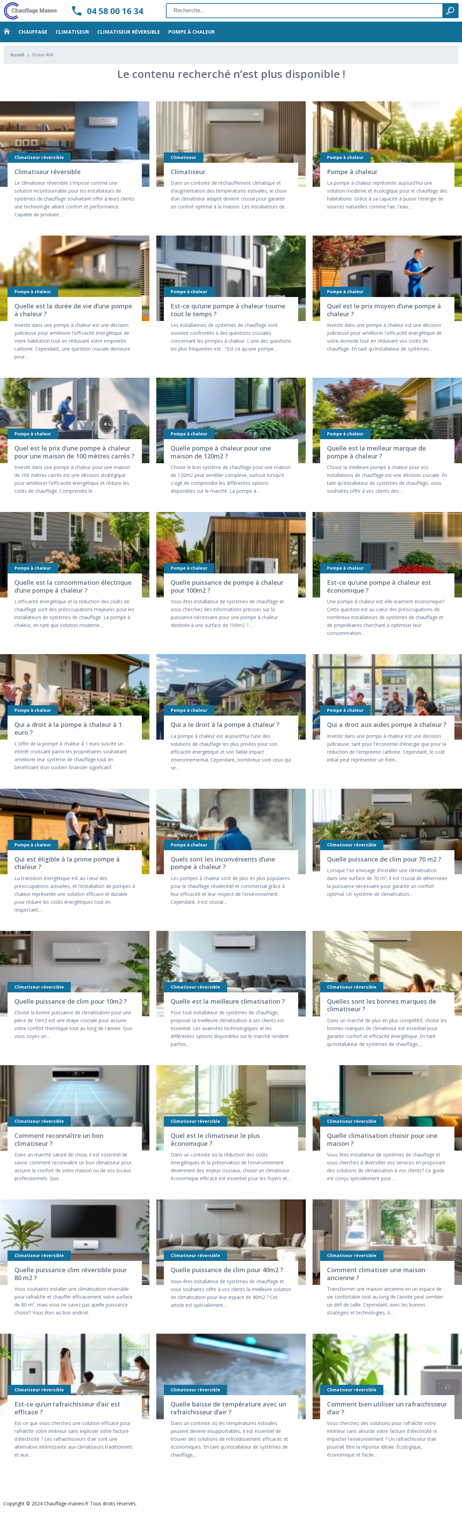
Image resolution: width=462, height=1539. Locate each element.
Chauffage (33, 37)
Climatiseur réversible (128, 37)
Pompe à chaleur (191, 37)
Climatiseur (72, 37)
